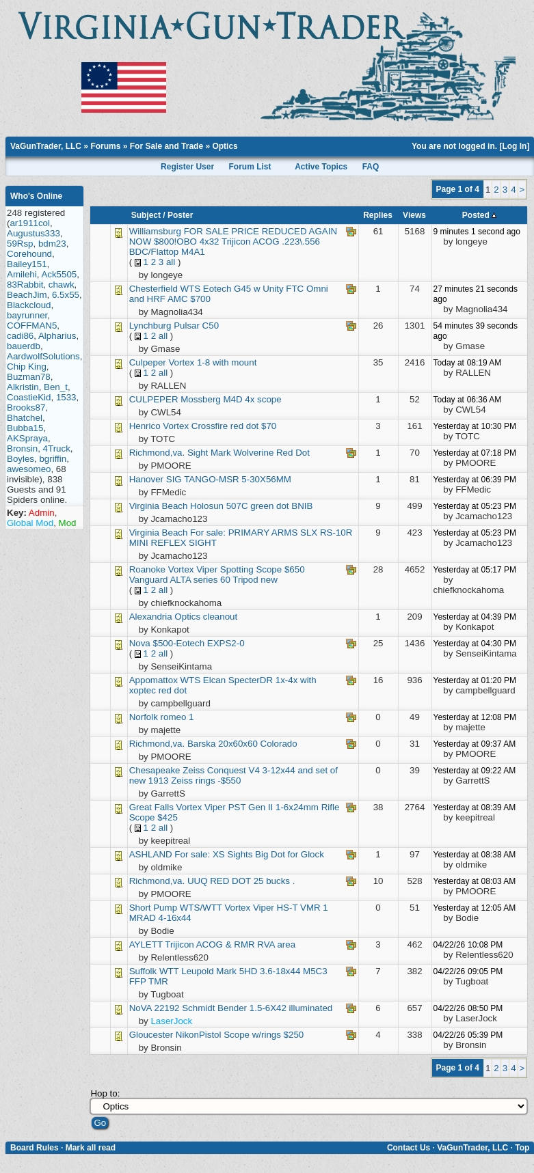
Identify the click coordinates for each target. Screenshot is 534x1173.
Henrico (145, 426)
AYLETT (146, 944)
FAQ (370, 166)
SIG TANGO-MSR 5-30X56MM (228, 479)
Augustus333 (33, 233)
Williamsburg (155, 231)
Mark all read (91, 1148)
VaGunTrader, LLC (45, 146)
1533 (66, 397)
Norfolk (143, 717)
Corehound (29, 254)
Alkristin (23, 387)
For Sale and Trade (166, 146)
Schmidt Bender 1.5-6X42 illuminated (257, 1008)
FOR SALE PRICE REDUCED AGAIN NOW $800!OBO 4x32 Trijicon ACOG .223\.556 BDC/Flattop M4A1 (233, 241)
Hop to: (105, 1093)
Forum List (249, 166)
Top (522, 1148)
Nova (139, 643)
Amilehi (22, 274)
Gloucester (151, 1035)
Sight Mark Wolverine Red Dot (248, 452)
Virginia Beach (158, 506)
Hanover (146, 479)
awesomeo (29, 469)
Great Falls (151, 807)
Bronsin (22, 448)
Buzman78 (29, 377)
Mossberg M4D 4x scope (231, 399)
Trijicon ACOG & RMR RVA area (230, 944)
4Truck (56, 448)
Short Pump (153, 907)
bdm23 (52, 243)
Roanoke (147, 569)
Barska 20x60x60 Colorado (242, 744)
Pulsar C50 (196, 325)
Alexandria (150, 616)
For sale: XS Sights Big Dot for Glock (249, 854)
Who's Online (36, 196)
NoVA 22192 (154, 1008)
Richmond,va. (157, 452)
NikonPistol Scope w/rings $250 (240, 1035)
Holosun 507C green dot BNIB (251, 506)
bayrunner (27, 315)
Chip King (26, 366)
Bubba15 (25, 428)
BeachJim (27, 295)
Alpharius (57, 336)
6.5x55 (65, 295)
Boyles (20, 459)
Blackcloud (29, 305)
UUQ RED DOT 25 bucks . (241, 881)
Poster (180, 215)
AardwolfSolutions (43, 356)
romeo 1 (177, 717)
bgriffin (52, 459)
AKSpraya (27, 438)
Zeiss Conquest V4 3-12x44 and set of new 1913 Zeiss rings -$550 (233, 775)
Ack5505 (59, 274)
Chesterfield (153, 289)
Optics (224, 146)
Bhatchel (24, 418)
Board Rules (34, 1148)
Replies (377, 215)
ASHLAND (150, 854)
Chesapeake (156, 770)
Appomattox (153, 680)
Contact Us (408, 1148)
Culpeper (147, 362)
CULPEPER (153, 399)
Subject (146, 215)
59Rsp (20, 243)
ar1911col (30, 223)
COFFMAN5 (32, 325)
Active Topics (321, 166)
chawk (62, 284)
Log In (514, 146)
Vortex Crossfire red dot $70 (219, 426)
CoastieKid (29, 397)
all (170, 262)
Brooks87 (26, 407)
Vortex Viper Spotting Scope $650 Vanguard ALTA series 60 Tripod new (217, 574)
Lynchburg (151, 325)
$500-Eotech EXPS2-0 (199, 643)
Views (414, 215)
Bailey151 (27, 264)
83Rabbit (25, 284)
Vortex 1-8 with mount (212, 362)
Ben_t (56, 387)
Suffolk (143, 971)
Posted (479, 215)
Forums (105, 146)
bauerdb (23, 346)
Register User (187, 166)
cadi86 (20, 336)
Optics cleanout (205, 616)
